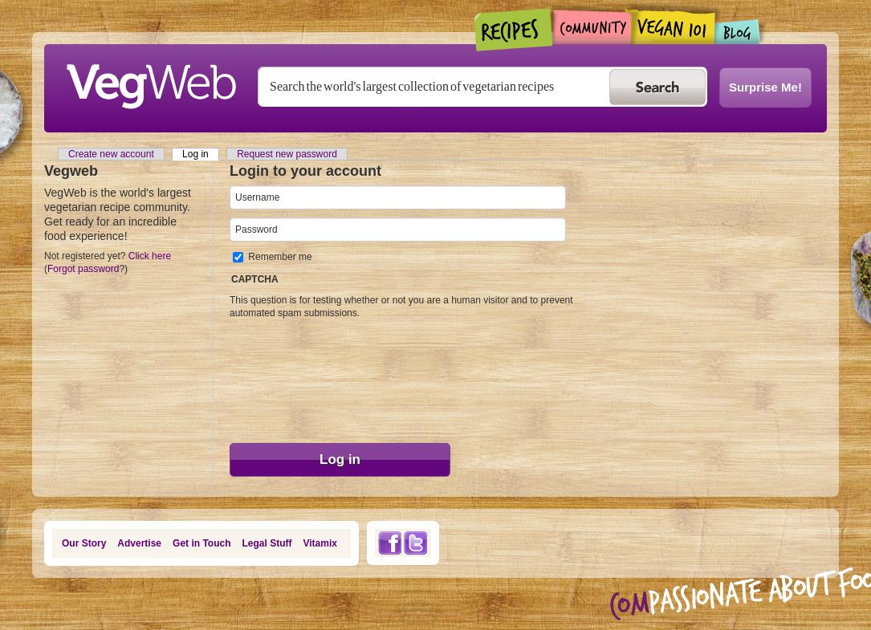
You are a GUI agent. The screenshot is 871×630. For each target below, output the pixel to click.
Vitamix (320, 543)
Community (592, 27)
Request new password (287, 154)
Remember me (279, 256)
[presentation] (295, 377)
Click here (149, 256)
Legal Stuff (267, 543)
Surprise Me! (765, 87)
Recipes (514, 29)
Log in (200, 154)
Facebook (389, 542)
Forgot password (83, 268)
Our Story (84, 543)
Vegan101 (673, 26)
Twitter (416, 542)
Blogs (737, 31)
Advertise (139, 543)
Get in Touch (201, 543)
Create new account (111, 154)
